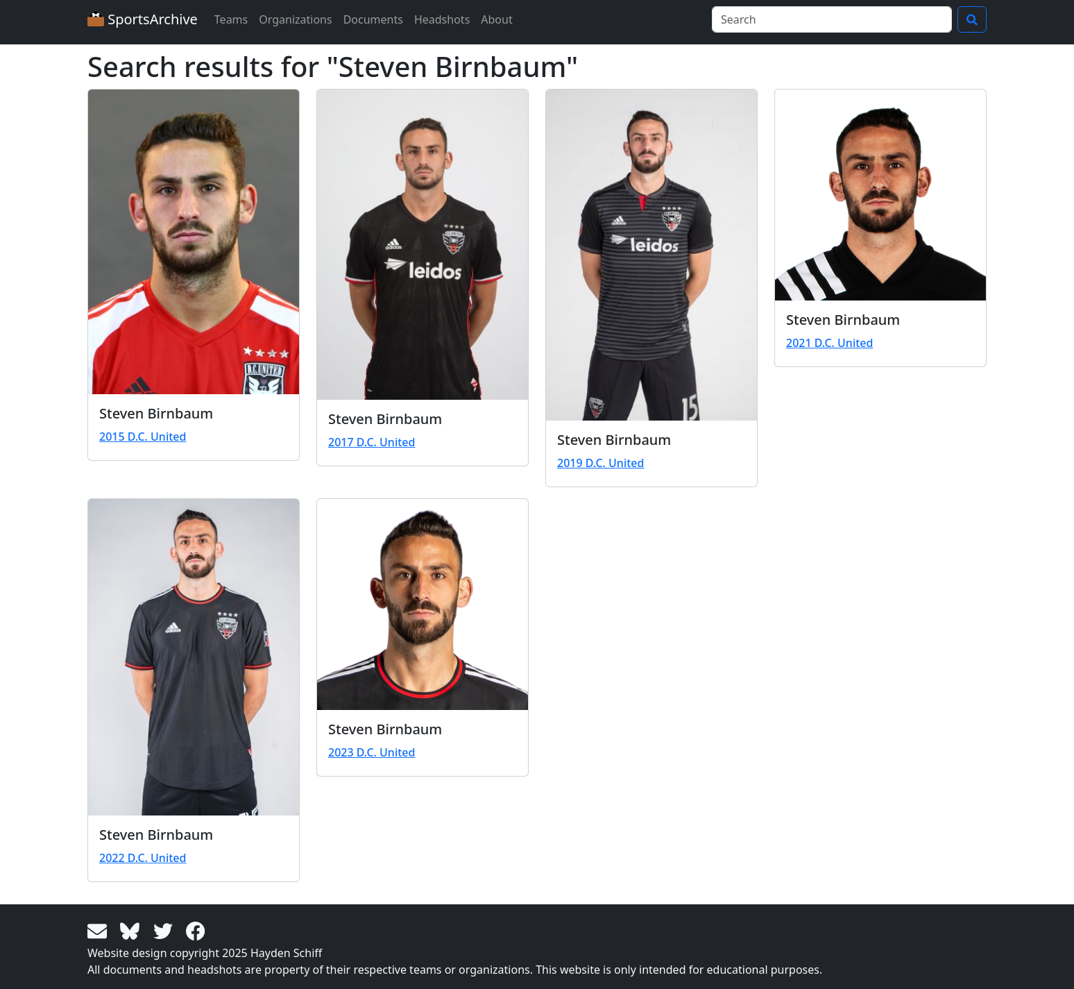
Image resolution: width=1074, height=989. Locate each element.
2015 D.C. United (142, 436)
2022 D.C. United (142, 857)
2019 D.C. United (600, 463)
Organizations (295, 19)
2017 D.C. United (371, 442)
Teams (231, 19)
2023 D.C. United (371, 752)
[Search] (832, 19)
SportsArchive (142, 19)
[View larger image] (193, 242)
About (496, 19)
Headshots (442, 19)
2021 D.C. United (829, 342)
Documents (373, 19)
